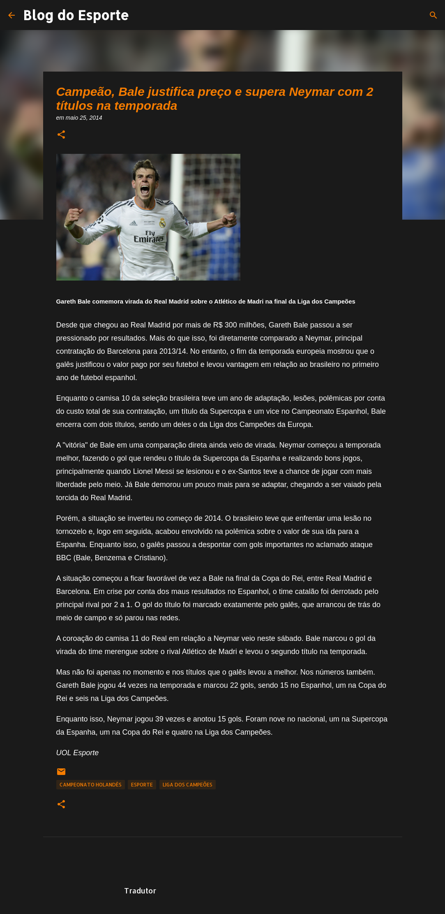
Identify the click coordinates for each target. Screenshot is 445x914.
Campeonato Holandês (91, 785)
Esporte (142, 785)
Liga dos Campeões (187, 785)
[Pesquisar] (433, 15)
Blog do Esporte (76, 15)
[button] (61, 135)
